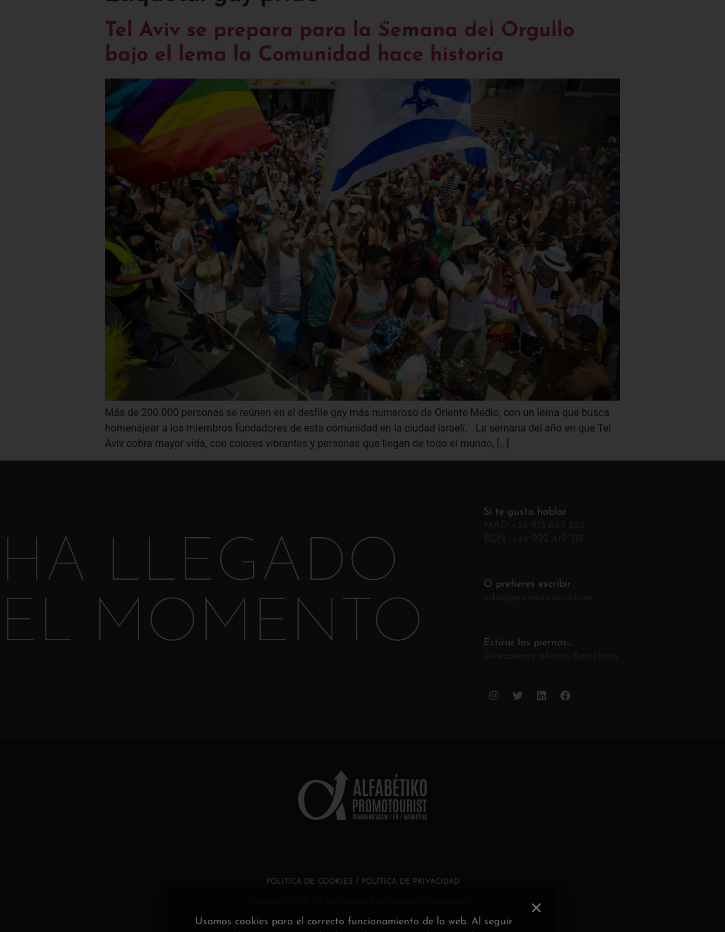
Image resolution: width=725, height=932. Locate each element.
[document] (362, 466)
